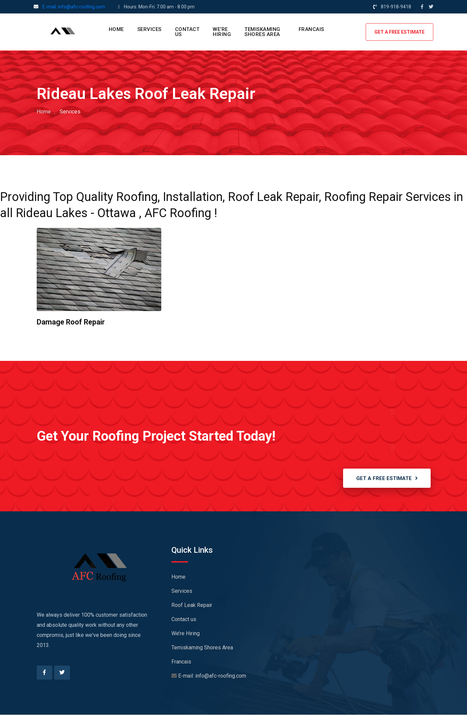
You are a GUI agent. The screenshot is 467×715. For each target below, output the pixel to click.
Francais (311, 29)
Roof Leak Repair (191, 605)
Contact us (187, 31)
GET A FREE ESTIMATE (399, 32)
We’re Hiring (222, 31)
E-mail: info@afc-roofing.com (73, 6)
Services (149, 29)
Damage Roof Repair (71, 322)
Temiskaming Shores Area (262, 31)
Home (116, 29)
